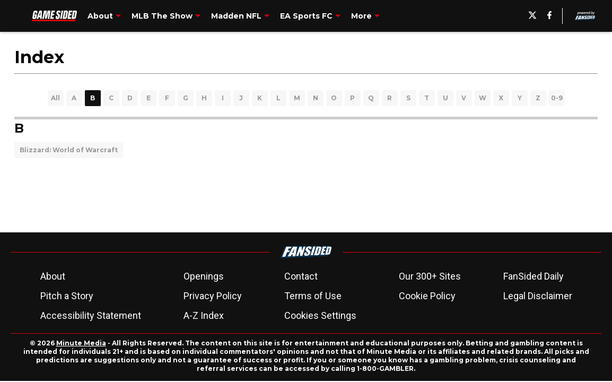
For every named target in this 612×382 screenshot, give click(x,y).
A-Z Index (203, 315)
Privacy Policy (212, 295)
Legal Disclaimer (537, 295)
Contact (301, 276)
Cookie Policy (427, 295)
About (52, 276)
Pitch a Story (66, 295)
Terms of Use (313, 295)
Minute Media (81, 343)
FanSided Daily (533, 276)
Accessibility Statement (90, 315)
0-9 (557, 98)
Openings (203, 276)
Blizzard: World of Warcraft (69, 150)
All (55, 98)
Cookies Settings (320, 315)
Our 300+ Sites (430, 276)
